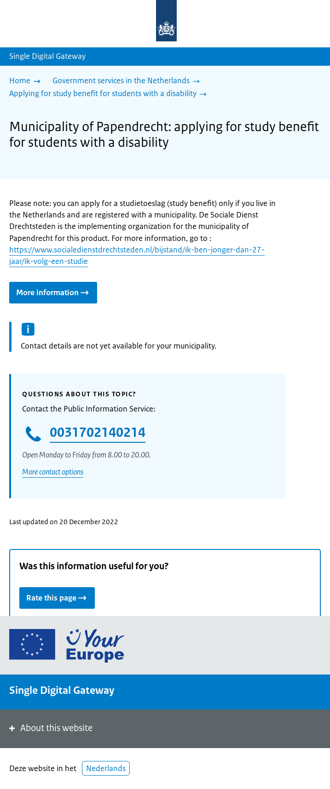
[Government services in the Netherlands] (128, 81)
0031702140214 (97, 432)
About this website (50, 728)
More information (53, 292)
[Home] (27, 81)
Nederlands (106, 768)
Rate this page (57, 597)
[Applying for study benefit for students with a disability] (110, 94)
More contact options (52, 472)
